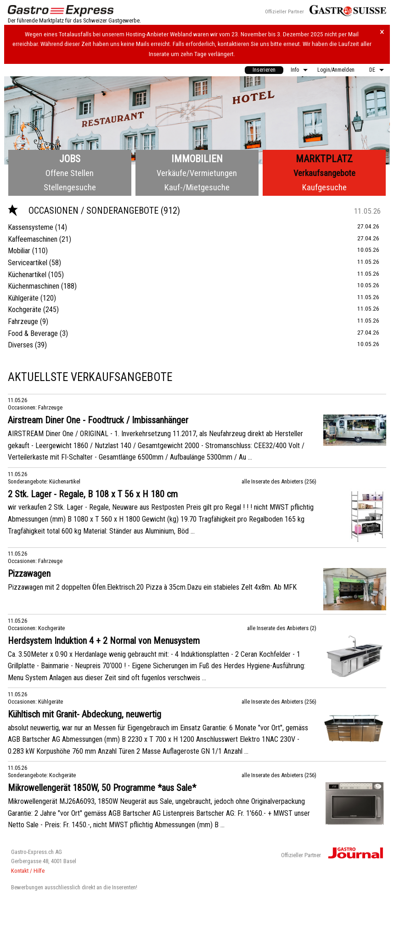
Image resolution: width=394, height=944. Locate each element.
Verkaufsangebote (324, 173)
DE (372, 70)
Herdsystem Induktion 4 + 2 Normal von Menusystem (104, 640)
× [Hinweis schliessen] (382, 32)
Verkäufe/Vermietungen (197, 173)
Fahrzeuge (23, 321)
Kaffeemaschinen (32, 239)
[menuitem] (264, 70)
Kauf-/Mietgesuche (197, 187)
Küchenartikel (27, 274)
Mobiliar (19, 250)
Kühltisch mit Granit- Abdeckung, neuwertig (84, 714)
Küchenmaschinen (33, 286)
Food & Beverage (33, 333)
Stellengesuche (70, 187)
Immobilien (197, 159)
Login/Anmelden (336, 70)
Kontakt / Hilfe (28, 870)
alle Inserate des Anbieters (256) (279, 481)
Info (295, 70)
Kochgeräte (24, 309)
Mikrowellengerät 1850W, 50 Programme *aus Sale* (102, 787)
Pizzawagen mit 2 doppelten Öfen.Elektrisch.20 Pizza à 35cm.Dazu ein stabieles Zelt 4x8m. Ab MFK (152, 587)
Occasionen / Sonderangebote (84, 210)
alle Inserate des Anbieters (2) (281, 628)
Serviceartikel (27, 262)
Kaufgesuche (324, 187)
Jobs (69, 159)
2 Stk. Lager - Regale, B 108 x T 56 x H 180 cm (93, 494)
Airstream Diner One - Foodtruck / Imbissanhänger (98, 420)
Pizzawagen (29, 573)
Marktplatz (324, 159)
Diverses (20, 345)
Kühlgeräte (23, 298)
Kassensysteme (30, 227)
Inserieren (264, 70)
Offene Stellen (69, 173)
